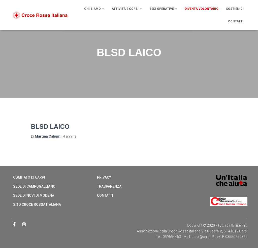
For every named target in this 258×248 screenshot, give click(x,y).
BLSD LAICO (50, 126)
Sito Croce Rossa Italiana (37, 204)
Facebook (15, 224)
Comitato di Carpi (29, 177)
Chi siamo (94, 9)
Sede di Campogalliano (34, 186)
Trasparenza (109, 186)
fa (70, 136)
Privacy (104, 177)
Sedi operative (163, 9)
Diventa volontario (201, 9)
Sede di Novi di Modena (33, 195)
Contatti (236, 21)
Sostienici (235, 9)
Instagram (24, 224)
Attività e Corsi (127, 9)
